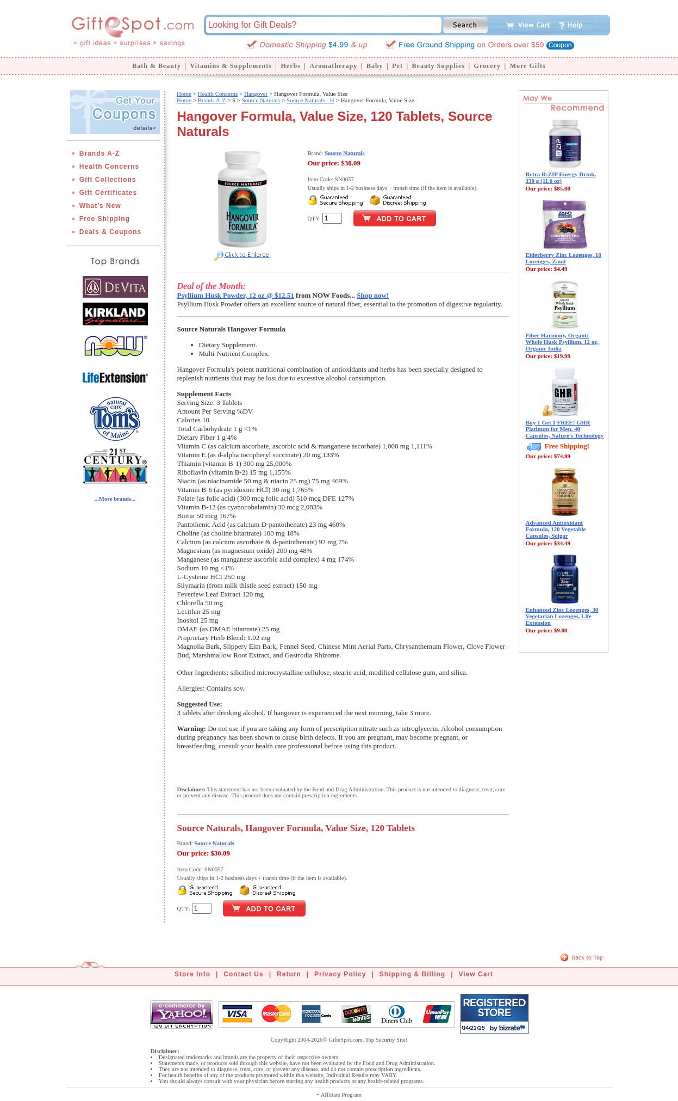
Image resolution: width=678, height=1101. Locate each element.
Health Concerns (109, 166)
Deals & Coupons (110, 232)
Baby (374, 66)
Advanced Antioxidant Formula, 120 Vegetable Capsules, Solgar (556, 529)
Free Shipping (104, 219)
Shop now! (373, 295)
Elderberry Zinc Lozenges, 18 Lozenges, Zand (563, 258)
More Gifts (528, 66)
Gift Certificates (108, 192)
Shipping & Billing (412, 974)
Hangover (256, 93)
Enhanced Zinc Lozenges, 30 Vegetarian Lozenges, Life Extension (562, 616)
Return (289, 974)
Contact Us (243, 974)
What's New (100, 206)
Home (184, 93)
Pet (397, 66)
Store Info (192, 974)
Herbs (290, 66)
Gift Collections (107, 179)
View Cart (476, 974)
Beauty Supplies (438, 66)
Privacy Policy (340, 974)
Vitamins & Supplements (231, 66)
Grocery (487, 66)
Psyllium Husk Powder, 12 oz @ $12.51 (235, 295)
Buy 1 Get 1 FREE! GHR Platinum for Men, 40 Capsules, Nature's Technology (565, 429)
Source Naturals (261, 100)
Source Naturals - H (310, 100)
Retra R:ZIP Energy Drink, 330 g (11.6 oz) (561, 177)
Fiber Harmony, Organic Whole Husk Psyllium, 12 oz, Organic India (562, 342)
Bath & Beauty (156, 66)
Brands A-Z (99, 153)
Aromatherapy (333, 66)
